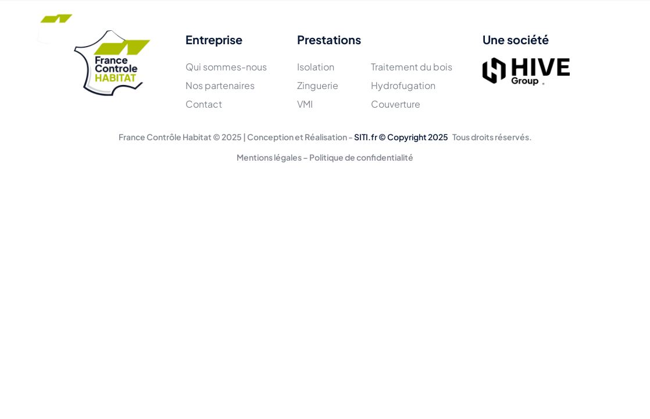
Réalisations (328, 27)
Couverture (395, 104)
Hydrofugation (403, 85)
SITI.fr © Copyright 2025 (401, 137)
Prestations (257, 27)
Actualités (396, 27)
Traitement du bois (411, 67)
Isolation (315, 67)
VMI (305, 104)
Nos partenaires (220, 85)
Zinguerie (317, 85)
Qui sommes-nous (226, 67)
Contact (454, 27)
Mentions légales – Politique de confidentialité (325, 157)
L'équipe (195, 27)
